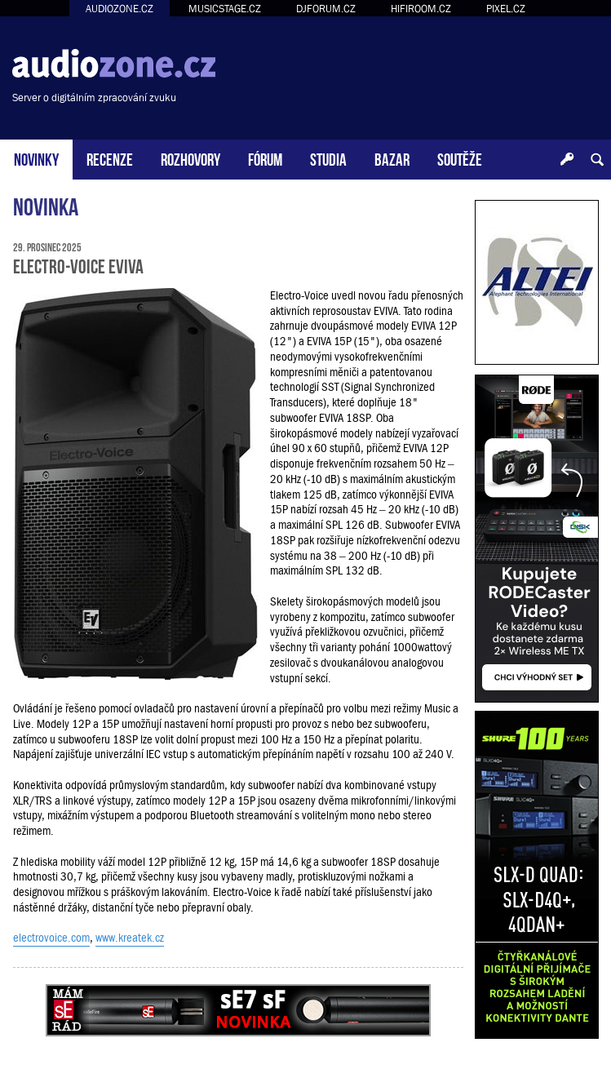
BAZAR (392, 157)
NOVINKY (36, 157)
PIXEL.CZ (505, 8)
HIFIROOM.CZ (421, 8)
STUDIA (328, 157)
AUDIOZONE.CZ (119, 8)
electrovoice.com (51, 937)
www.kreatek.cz (129, 937)
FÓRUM (265, 157)
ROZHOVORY (190, 157)
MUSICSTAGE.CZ (224, 8)
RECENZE (109, 157)
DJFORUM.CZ (326, 8)
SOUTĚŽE (459, 157)
